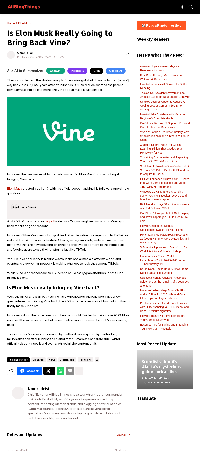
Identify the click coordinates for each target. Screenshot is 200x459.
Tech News (85, 359)
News (52, 359)
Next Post (121, 450)
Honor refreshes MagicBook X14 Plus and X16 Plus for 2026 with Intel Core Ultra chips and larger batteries (163, 294)
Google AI (115, 70)
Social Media (67, 359)
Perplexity (77, 70)
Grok (96, 70)
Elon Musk (24, 23)
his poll (49, 221)
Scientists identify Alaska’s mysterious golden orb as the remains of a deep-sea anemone (164, 281)
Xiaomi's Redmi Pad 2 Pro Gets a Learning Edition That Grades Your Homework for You (161, 148)
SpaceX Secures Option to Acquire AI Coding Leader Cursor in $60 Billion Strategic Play (162, 105)
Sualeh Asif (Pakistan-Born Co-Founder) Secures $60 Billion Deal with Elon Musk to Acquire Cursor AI (164, 170)
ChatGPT (56, 70)
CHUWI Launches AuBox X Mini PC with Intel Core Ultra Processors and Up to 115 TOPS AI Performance (164, 182)
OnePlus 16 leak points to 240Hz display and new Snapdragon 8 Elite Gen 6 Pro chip (164, 217)
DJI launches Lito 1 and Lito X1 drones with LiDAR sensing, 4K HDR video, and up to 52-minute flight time (164, 307)
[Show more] (79, 371)
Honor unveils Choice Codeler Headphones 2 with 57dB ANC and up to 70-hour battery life (164, 260)
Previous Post (18, 450)
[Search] (189, 7)
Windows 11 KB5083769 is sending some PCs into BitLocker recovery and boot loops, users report (163, 195)
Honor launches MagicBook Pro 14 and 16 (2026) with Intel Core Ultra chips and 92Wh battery (164, 238)
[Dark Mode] (180, 7)
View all (121, 435)
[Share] (126, 55)
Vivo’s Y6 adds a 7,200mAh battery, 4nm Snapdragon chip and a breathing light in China (164, 135)
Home (11, 23)
